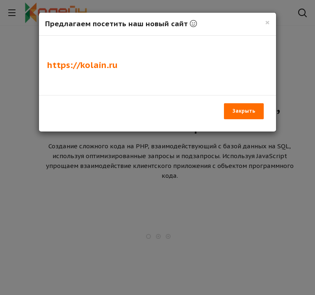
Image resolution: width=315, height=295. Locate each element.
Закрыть (244, 111)
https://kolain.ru (82, 64)
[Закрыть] (267, 22)
